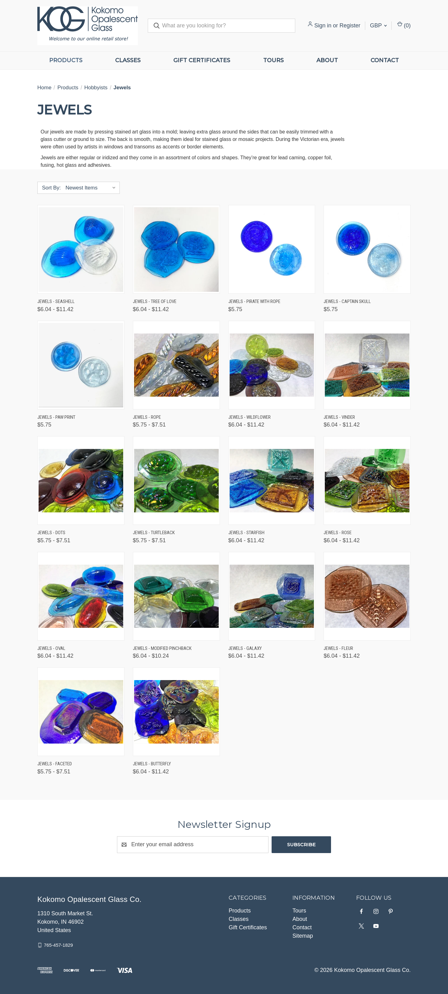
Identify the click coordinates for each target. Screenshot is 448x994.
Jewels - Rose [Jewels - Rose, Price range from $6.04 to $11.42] (338, 532)
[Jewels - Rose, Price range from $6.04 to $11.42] (367, 480)
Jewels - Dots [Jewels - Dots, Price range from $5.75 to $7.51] (51, 532)
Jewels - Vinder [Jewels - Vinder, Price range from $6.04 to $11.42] (339, 417)
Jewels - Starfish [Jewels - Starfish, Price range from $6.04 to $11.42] (246, 532)
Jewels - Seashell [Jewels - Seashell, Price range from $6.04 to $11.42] (56, 301)
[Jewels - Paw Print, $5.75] (81, 365)
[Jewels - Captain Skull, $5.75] (367, 249)
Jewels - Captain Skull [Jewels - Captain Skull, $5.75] (347, 301)
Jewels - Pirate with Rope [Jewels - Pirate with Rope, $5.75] (254, 301)
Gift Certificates (201, 60)
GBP (378, 25)
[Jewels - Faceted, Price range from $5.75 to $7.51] (81, 712)
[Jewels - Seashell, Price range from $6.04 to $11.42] (81, 249)
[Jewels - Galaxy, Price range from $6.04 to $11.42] (272, 596)
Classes (128, 60)
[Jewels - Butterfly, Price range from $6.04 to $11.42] (176, 712)
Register (349, 25)
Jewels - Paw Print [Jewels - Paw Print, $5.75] (56, 417)
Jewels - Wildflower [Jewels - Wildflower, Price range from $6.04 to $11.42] (249, 417)
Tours (273, 60)
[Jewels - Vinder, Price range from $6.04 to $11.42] (367, 365)
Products (65, 60)
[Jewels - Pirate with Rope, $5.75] (272, 249)
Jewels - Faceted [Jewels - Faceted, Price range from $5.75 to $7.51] (54, 764)
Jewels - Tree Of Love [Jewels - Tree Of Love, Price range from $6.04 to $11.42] (154, 301)
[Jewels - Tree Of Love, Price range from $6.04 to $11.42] (176, 249)
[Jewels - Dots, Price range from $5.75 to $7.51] (81, 480)
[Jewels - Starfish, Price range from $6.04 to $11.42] (272, 480)
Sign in (322, 25)
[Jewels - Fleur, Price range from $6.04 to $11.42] (367, 596)
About (327, 60)
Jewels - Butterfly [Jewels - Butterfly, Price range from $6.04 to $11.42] (152, 764)
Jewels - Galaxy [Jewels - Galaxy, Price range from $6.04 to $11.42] (245, 648)
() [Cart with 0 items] (404, 25)
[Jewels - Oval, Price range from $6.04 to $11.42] (81, 596)
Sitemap (302, 936)
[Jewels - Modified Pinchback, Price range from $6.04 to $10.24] (176, 596)
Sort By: (51, 188)
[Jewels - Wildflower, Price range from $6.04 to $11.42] (272, 365)
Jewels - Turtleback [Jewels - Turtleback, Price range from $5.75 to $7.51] (154, 532)
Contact (385, 60)
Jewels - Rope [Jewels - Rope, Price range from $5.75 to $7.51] (147, 417)
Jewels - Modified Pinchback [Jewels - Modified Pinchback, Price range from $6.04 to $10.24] (162, 648)
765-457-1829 (58, 945)
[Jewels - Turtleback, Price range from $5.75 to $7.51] (176, 480)
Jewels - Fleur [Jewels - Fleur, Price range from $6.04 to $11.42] (338, 648)
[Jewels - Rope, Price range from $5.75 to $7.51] (176, 365)
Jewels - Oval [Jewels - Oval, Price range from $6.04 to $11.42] (51, 648)
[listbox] (91, 188)
